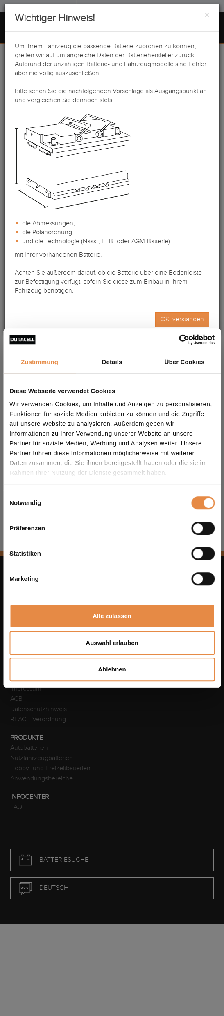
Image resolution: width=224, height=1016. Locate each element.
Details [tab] (112, 361)
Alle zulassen (112, 615)
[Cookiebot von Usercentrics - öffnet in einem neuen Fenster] (179, 339)
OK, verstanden (182, 319)
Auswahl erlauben (112, 642)
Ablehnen (112, 669)
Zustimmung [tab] (39, 361)
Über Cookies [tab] (185, 361)
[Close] (206, 15)
